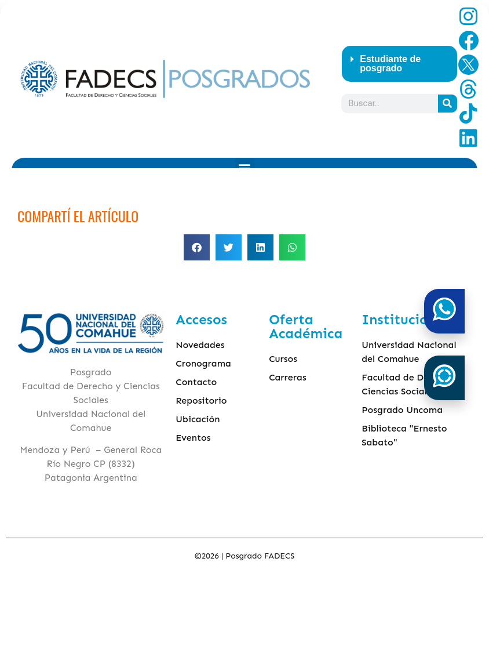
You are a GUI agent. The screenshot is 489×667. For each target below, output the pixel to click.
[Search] (447, 104)
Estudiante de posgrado (390, 63)
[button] (399, 64)
